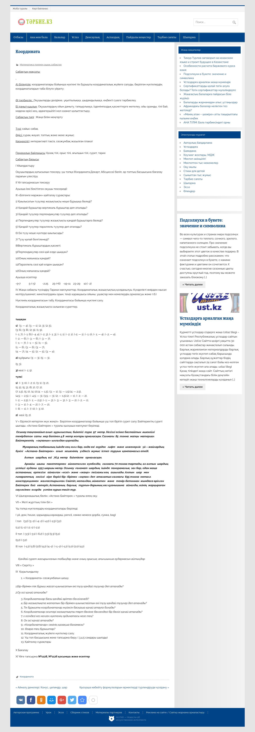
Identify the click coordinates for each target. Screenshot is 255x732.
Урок (48, 712)
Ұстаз (75, 37)
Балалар (59, 37)
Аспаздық (113, 37)
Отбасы (18, 37)
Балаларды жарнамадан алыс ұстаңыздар (211, 102)
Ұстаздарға (191, 146)
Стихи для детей (194, 171)
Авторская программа (26, 712)
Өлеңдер (189, 191)
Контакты (134, 712)
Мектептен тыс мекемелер (201, 163)
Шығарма (189, 37)
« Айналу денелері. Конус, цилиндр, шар (41, 687)
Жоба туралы (20, 8)
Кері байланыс (40, 8)
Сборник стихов (79, 712)
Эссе (187, 187)
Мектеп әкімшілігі (195, 158)
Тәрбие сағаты (167, 37)
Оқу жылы (190, 167)
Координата (26, 676)
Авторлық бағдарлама (198, 142)
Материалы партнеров (109, 712)
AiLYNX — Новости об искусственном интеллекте (131, 718)
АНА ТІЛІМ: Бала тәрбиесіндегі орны (207, 122)
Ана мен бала (39, 37)
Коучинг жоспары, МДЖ (199, 155)
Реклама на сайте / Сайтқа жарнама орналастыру (175, 712)
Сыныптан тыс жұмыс (197, 175)
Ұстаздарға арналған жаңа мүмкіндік (207, 82)
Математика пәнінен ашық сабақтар (40, 64)
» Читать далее (193, 284)
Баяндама (190, 151)
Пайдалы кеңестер (138, 37)
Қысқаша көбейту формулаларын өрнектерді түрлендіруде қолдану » (124, 687)
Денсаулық (92, 37)
